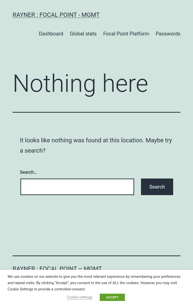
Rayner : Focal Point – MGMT (57, 268)
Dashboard (51, 34)
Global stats (83, 34)
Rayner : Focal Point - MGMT (56, 14)
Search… (28, 172)
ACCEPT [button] (112, 297)
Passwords (168, 34)
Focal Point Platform (126, 34)
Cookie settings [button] (79, 297)
